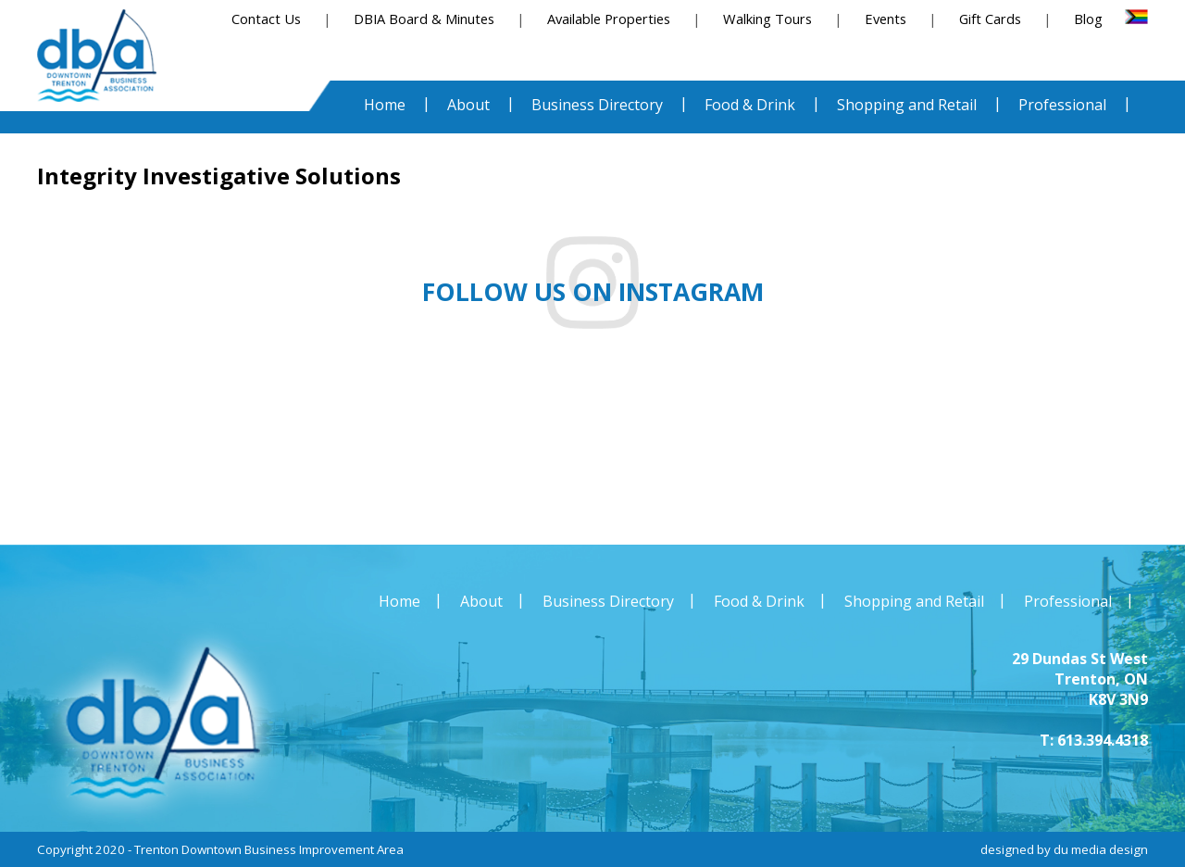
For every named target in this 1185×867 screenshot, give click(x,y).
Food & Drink (759, 601)
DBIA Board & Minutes (424, 18)
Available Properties (608, 18)
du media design (1101, 849)
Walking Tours (767, 18)
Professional (1068, 601)
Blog (1088, 18)
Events (885, 18)
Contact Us (266, 18)
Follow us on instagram (593, 291)
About (481, 601)
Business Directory (608, 601)
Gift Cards (990, 18)
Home (399, 601)
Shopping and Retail (914, 601)
